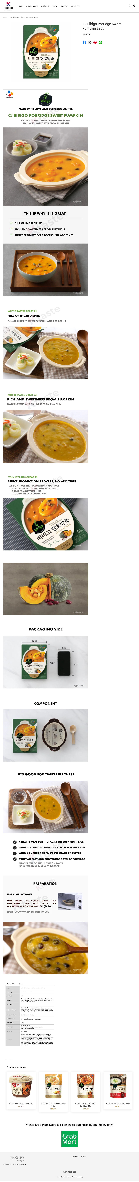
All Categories (32, 6)
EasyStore (23, 1165)
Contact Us (75, 6)
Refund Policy (79, 1177)
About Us (64, 6)
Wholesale (45, 6)
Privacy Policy (70, 1177)
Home (20, 6)
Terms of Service (60, 1177)
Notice (54, 6)
